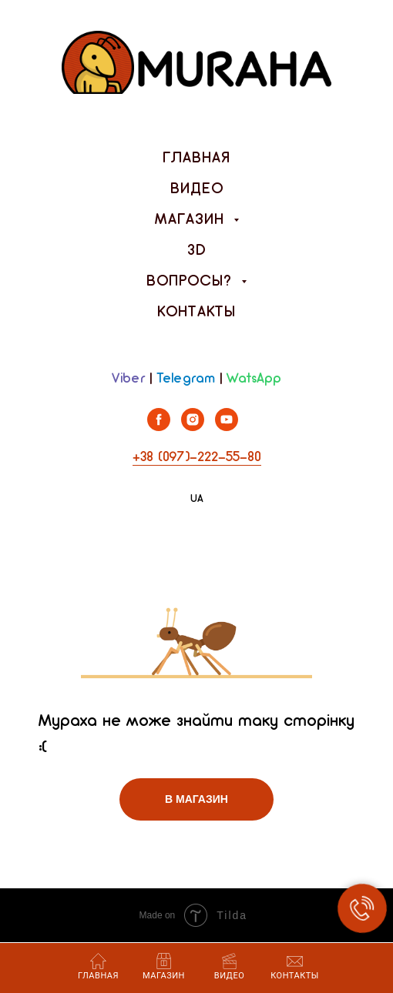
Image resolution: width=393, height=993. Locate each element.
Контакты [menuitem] (196, 312)
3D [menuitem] (197, 251)
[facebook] (158, 426)
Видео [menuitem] (196, 189)
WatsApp (254, 379)
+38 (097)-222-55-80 (197, 457)
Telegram (185, 379)
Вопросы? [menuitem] (191, 281)
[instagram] (192, 426)
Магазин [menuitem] (192, 220)
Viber (128, 379)
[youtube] (226, 426)
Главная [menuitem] (196, 158)
